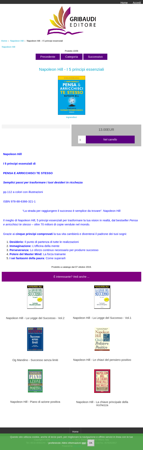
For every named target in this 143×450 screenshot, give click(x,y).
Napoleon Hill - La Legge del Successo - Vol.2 (35, 318)
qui (84, 446)
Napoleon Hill (17, 40)
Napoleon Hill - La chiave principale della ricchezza (102, 403)
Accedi (137, 2)
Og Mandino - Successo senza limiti (35, 360)
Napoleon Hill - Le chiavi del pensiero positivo (102, 359)
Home (124, 2)
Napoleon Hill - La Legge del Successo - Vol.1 (102, 317)
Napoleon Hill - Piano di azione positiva (35, 401)
